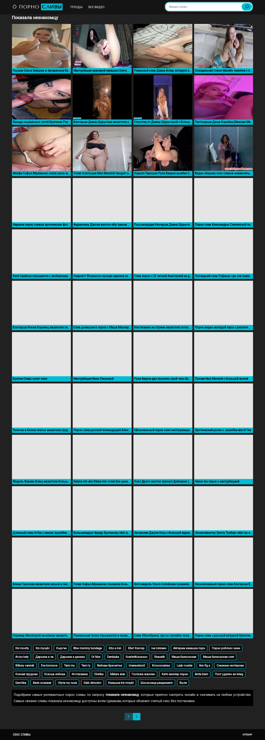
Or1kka (95, 657)
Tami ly (85, 665)
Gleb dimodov (92, 683)
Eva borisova (49, 665)
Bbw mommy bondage (87, 648)
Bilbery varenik (24, 665)
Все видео (96, 7)
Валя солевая (42, 683)
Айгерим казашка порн (189, 648)
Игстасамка (80, 674)
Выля (183, 683)
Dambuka (113, 657)
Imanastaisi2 (137, 665)
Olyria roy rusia (67, 683)
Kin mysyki (43, 648)
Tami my (69, 665)
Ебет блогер (136, 648)
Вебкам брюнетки (109, 665)
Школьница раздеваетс (156, 683)
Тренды (76, 7)
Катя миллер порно (175, 674)
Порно (37, 6)
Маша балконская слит (218, 657)
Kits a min (115, 648)
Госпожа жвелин (143, 674)
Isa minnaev (159, 648)
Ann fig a (204, 665)
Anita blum (201, 674)
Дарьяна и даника (72, 657)
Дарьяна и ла (44, 657)
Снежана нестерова (230, 665)
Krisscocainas (161, 665)
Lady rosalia (184, 665)
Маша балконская (184, 657)
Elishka (98, 674)
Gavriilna (20, 683)
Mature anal (117, 674)
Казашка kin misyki (121, 683)
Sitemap (247, 734)
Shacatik (159, 657)
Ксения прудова (26, 674)
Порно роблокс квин (226, 648)
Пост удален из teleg (229, 674)
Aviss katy (22, 657)
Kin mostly (22, 648)
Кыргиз (61, 648)
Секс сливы (21, 734)
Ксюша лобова (54, 674)
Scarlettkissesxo (136, 657)
